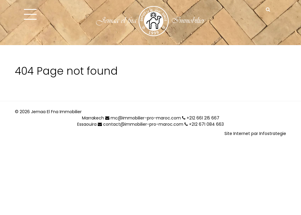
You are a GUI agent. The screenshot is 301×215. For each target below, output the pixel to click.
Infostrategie (272, 133)
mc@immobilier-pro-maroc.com (143, 118)
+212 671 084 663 (204, 124)
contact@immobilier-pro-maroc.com (140, 124)
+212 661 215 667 (200, 118)
